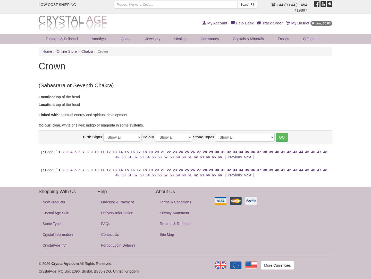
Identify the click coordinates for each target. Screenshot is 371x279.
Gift (310, 39)
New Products (54, 202)
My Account (214, 23)
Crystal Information (58, 234)
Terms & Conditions (175, 202)
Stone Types (203, 137)
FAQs (105, 224)
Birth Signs (92, 137)
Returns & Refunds (175, 224)
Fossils (283, 39)
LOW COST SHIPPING (57, 5)
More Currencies (277, 265)
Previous (235, 157)
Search (247, 4)
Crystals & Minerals (248, 39)
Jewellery (152, 39)
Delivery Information (117, 213)
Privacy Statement (174, 213)
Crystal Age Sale (56, 213)
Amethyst (99, 39)
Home (47, 51)
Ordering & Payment (117, 202)
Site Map (167, 234)
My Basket (309, 23)
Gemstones (209, 39)
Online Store (67, 51)
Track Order (270, 23)
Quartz (126, 39)
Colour (148, 137)
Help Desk (242, 23)
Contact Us (110, 234)
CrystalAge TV (54, 245)
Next (247, 157)
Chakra (87, 51)
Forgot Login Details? (118, 245)
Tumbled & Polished (62, 39)
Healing (180, 39)
